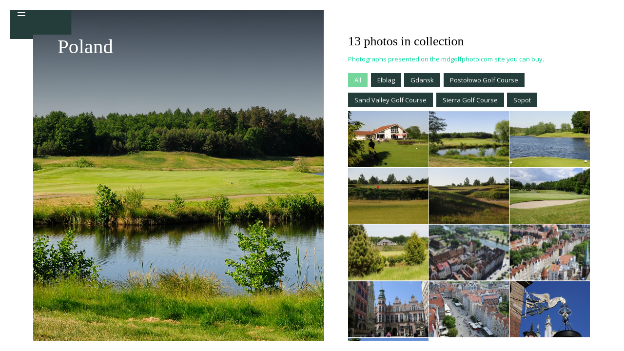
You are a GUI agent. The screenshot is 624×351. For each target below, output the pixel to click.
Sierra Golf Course (470, 100)
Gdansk (422, 80)
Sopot (522, 100)
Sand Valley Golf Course (390, 100)
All (357, 80)
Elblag (386, 80)
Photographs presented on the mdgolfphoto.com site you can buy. (446, 59)
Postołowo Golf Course (484, 80)
